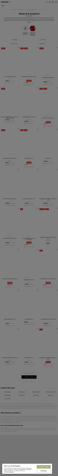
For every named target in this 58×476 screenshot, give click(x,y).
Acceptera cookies (44, 467)
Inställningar (43, 471)
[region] (27, 469)
